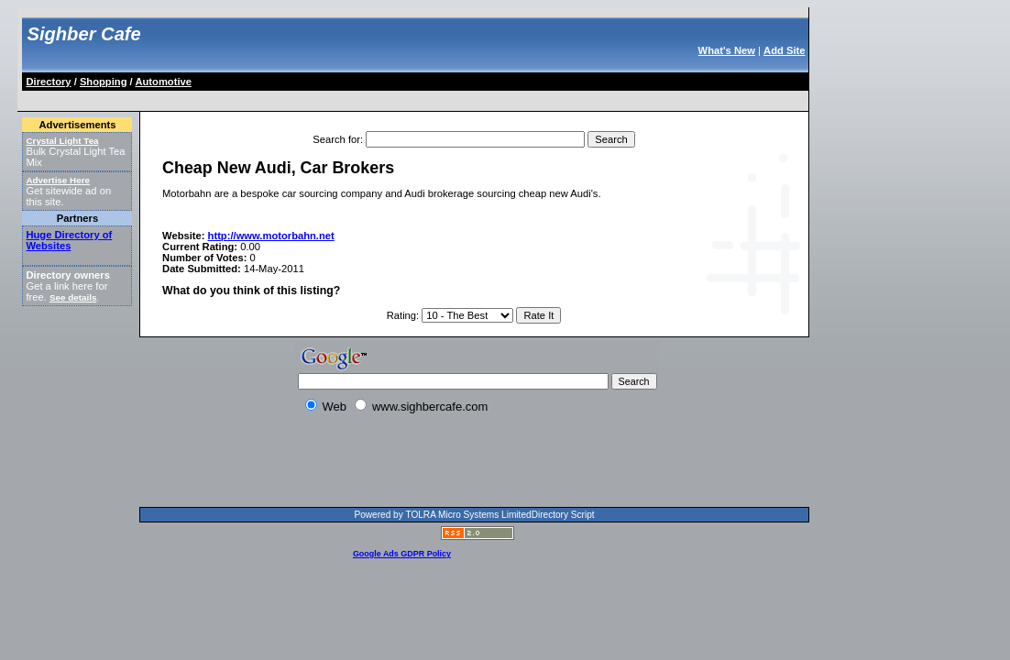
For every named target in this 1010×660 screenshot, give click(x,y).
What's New (726, 50)
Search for (336, 139)
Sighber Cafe (83, 34)
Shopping (103, 81)
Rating (401, 315)
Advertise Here (58, 180)
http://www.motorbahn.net (271, 235)
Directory (48, 81)
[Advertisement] (357, 97)
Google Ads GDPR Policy (402, 553)
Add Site (784, 50)
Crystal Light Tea (62, 141)
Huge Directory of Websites (69, 240)
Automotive (163, 81)
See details (72, 297)
